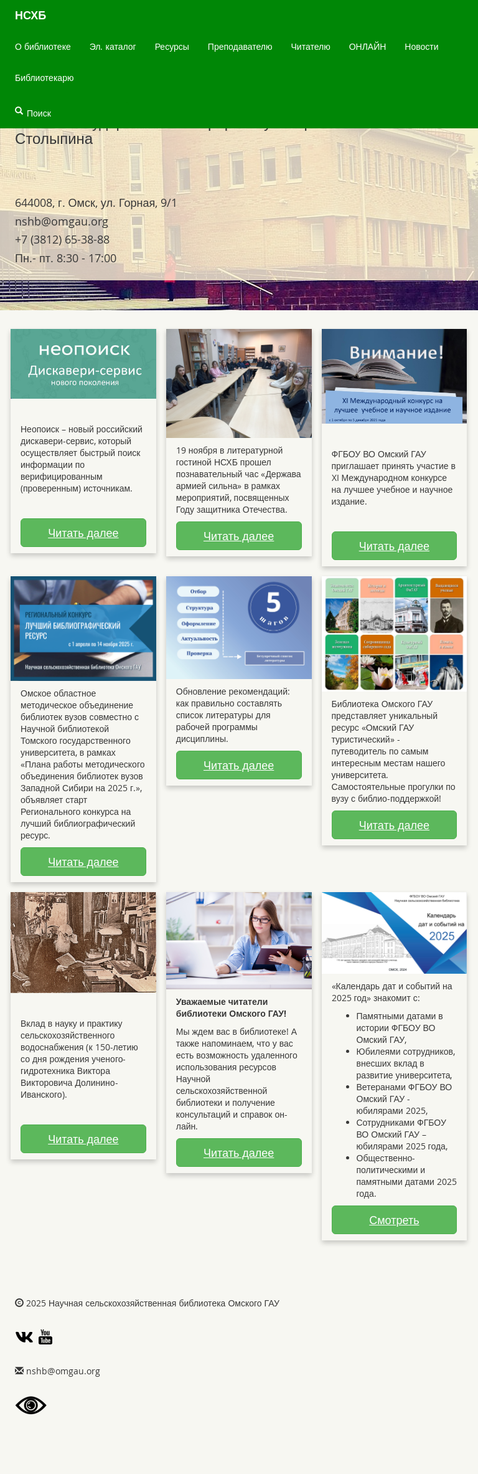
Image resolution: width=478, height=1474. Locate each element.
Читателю (310, 46)
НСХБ (30, 15)
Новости (421, 46)
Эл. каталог (113, 46)
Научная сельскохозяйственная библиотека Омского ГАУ (164, 1303)
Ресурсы (172, 46)
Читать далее (83, 532)
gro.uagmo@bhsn (61, 221)
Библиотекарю (44, 77)
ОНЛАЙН (368, 46)
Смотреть (394, 1219)
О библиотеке (43, 46)
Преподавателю (240, 46)
